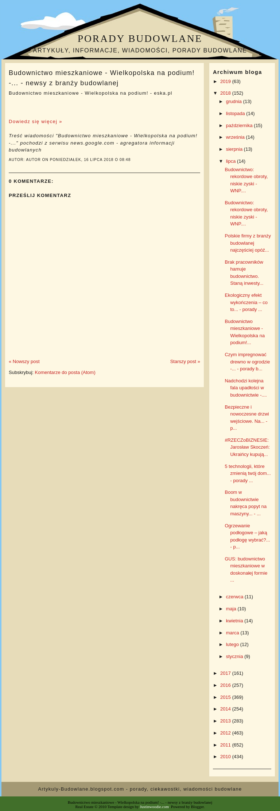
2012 (226, 733)
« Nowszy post (24, 361)
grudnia (234, 101)
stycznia (235, 656)
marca (233, 632)
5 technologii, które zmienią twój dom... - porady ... (248, 473)
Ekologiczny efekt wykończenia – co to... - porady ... (246, 302)
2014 (226, 709)
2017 (226, 673)
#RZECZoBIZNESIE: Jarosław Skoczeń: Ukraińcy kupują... (247, 447)
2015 (226, 697)
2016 (226, 685)
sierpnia (235, 149)
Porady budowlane (140, 38)
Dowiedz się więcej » (35, 121)
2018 (226, 93)
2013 (226, 721)
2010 (226, 756)
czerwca (235, 596)
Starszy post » (185, 361)
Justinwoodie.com (154, 806)
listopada (236, 113)
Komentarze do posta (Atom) (65, 372)
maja (232, 608)
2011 (226, 745)
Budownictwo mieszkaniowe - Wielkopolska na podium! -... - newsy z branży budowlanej (102, 77)
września (236, 137)
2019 (226, 81)
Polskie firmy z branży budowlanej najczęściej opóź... (248, 243)
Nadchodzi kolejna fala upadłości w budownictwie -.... (246, 388)
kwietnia (235, 620)
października (240, 125)
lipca (231, 161)
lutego (233, 644)
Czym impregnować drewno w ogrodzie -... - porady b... (247, 361)
